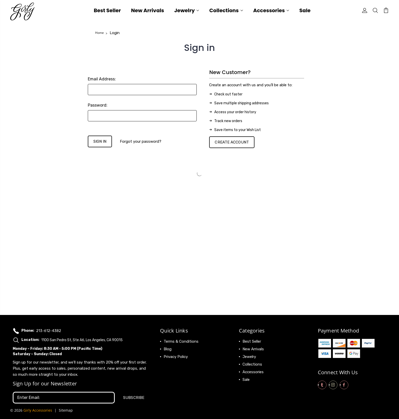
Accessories (271, 11)
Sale (304, 11)
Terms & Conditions (181, 341)
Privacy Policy (176, 356)
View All (250, 387)
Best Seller (107, 11)
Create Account (232, 142)
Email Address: (102, 79)
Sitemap (66, 410)
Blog (168, 349)
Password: (97, 105)
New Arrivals (147, 11)
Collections (226, 11)
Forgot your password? (140, 141)
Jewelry (186, 11)
